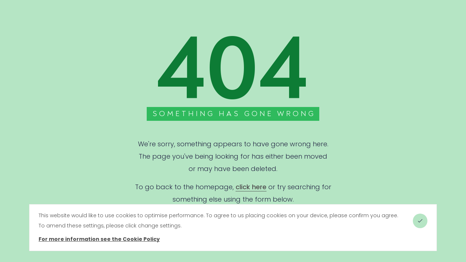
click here (251, 186)
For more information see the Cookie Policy (99, 239)
